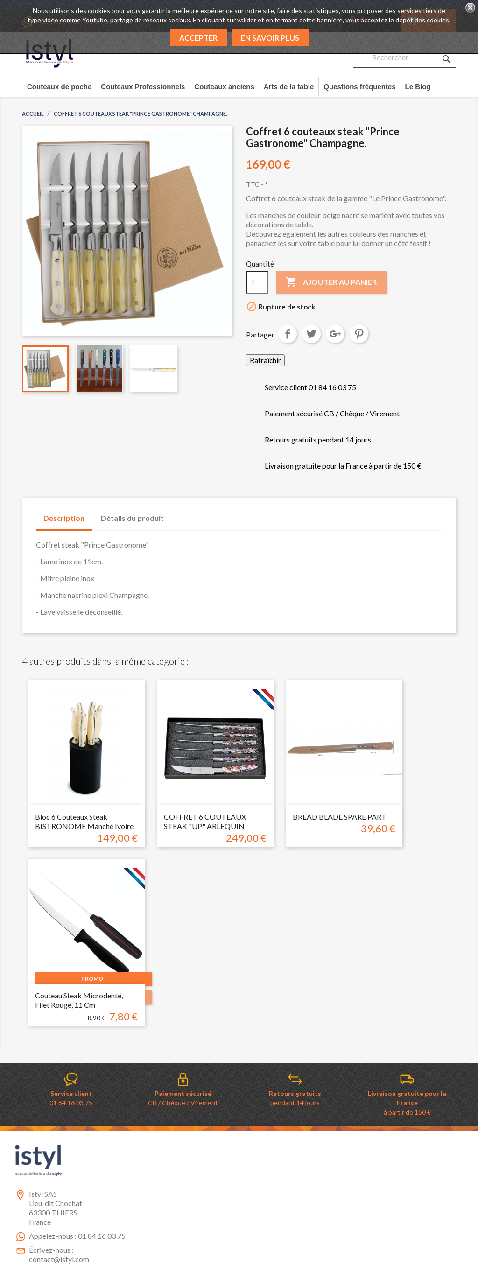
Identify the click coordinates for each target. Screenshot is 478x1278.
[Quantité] (257, 282)
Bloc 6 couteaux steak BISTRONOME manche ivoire (84, 821)
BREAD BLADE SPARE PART (340, 816)
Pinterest (359, 333)
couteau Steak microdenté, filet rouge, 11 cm (79, 1000)
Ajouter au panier (331, 282)
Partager (287, 333)
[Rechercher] (404, 58)
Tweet (311, 333)
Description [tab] (63, 517)
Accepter (198, 37)
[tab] (180, 513)
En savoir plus (270, 37)
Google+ (335, 333)
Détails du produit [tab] (132, 517)
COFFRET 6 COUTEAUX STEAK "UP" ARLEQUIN (205, 821)
